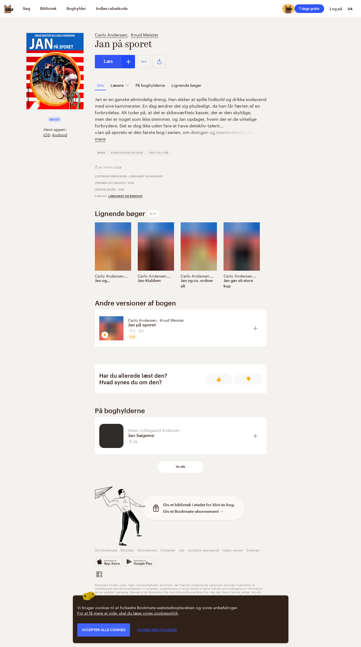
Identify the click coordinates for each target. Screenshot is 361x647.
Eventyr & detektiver (127, 152)
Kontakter (168, 549)
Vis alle (180, 466)
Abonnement (147, 549)
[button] (143, 61)
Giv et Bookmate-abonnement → (193, 511)
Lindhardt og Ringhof (125, 196)
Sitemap (253, 549)
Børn (101, 152)
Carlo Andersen (111, 34)
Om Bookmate (106, 549)
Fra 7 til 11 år (159, 152)
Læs (108, 61)
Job (181, 549)
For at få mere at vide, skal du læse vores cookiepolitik (127, 613)
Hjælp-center (232, 549)
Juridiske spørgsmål (203, 549)
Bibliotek (127, 549)
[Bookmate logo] (8, 8)
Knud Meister (144, 34)
